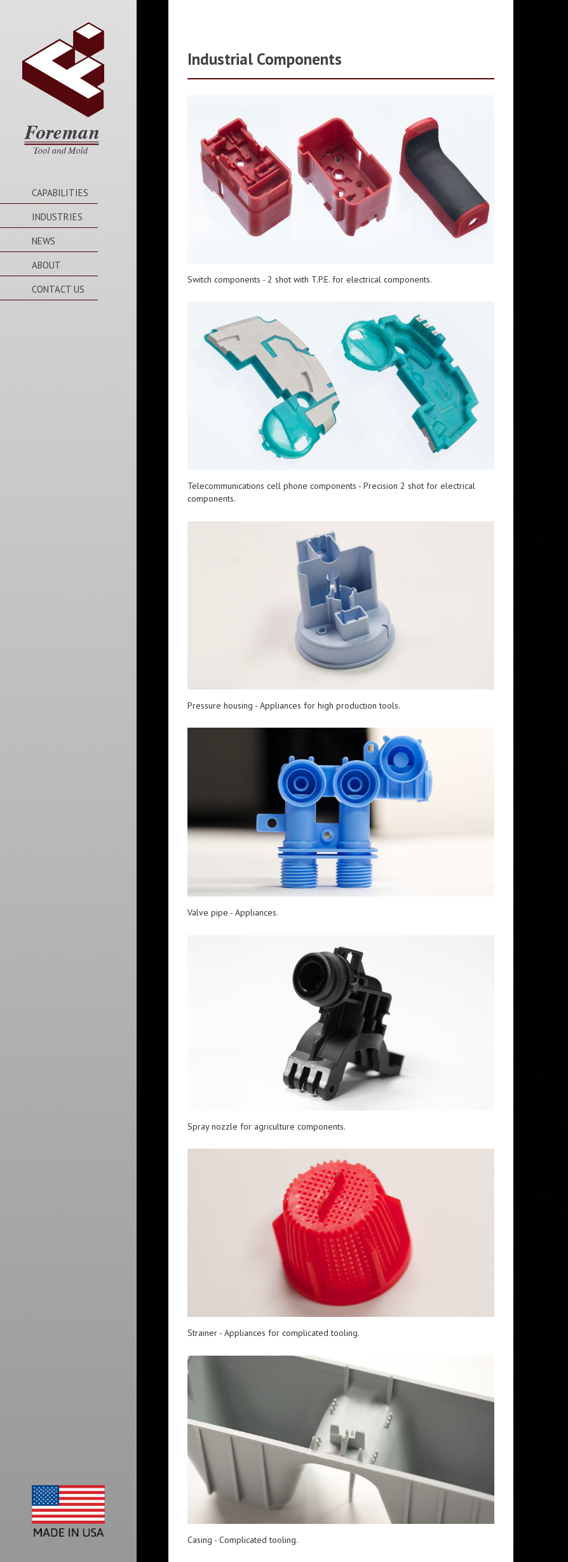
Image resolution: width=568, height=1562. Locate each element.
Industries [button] (57, 217)
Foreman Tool (63, 89)
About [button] (46, 265)
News (43, 241)
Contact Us (58, 289)
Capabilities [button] (60, 193)
